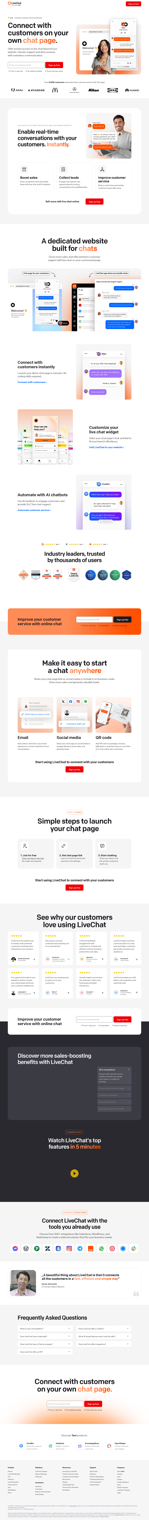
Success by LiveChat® (70, 1471)
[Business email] (26, 65)
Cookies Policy (119, 1515)
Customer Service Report (71, 1476)
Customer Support (41, 1471)
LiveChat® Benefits (14, 1474)
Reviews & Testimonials (42, 1492)
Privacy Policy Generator (70, 1487)
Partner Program (122, 1487)
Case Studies (39, 1494)
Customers (38, 1489)
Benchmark (66, 1479)
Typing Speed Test (68, 1485)
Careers (119, 1479)
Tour (9, 1476)
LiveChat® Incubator (123, 1490)
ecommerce (72, 1506)
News (9, 1492)
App (9, 1487)
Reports (65, 1482)
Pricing (10, 1471)
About (120, 1471)
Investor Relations (123, 1482)
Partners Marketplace (97, 1476)
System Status (94, 1485)
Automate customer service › (34, 510)
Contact (119, 1474)
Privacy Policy (105, 1516)
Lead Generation (13, 1482)
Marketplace (12, 1490)
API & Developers (95, 1482)
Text (74, 1435)
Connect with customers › (32, 382)
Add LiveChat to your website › (106, 447)
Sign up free (133, 4)
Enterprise (38, 1476)
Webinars (93, 1474)
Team (119, 1477)
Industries (38, 1486)
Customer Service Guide (70, 1474)
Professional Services (97, 1479)
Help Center (93, 1471)
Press (119, 1485)
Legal (119, 1493)
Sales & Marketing (41, 1474)
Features (11, 1479)
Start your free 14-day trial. (33, 858)
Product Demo (12, 1485)
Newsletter (66, 1490)
